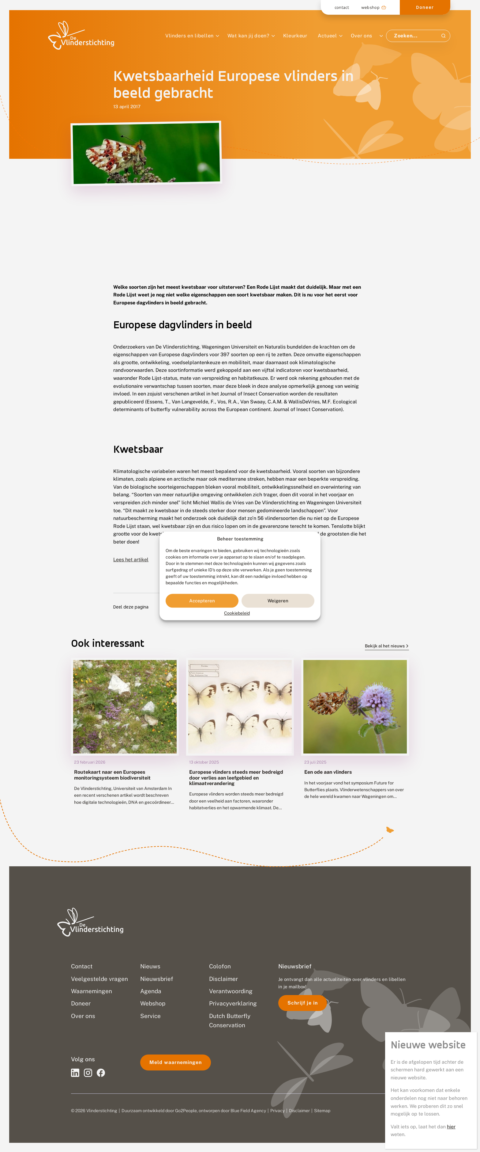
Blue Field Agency (248, 1110)
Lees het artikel (130, 560)
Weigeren (278, 600)
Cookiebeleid (237, 613)
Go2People (186, 1110)
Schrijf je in (302, 1003)
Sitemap (322, 1110)
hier (451, 1127)
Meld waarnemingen (175, 1062)
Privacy (277, 1110)
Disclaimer (299, 1110)
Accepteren (202, 600)
